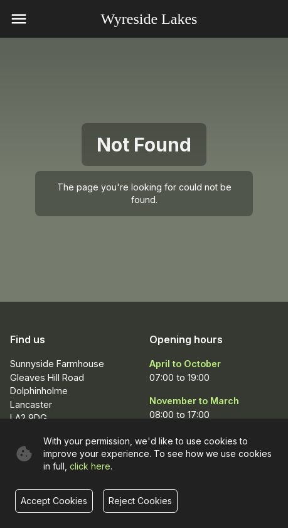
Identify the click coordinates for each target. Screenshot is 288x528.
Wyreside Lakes (149, 19)
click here (90, 466)
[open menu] (19, 19)
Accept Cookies (54, 500)
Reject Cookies (140, 500)
